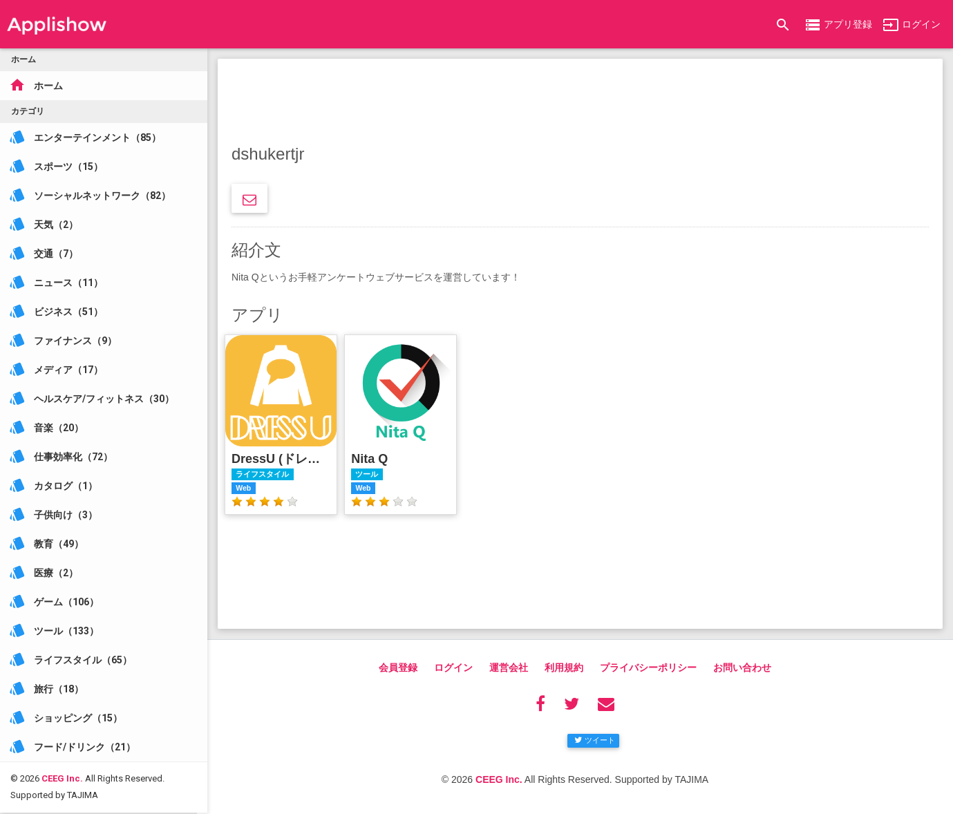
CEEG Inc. (62, 762)
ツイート (594, 740)
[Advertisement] (580, 104)
